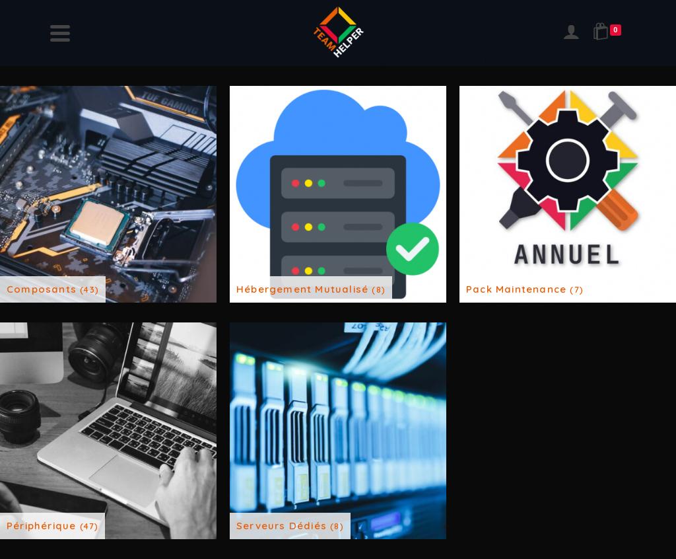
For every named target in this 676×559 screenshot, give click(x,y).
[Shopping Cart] (609, 33)
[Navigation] (60, 33)
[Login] (571, 33)
